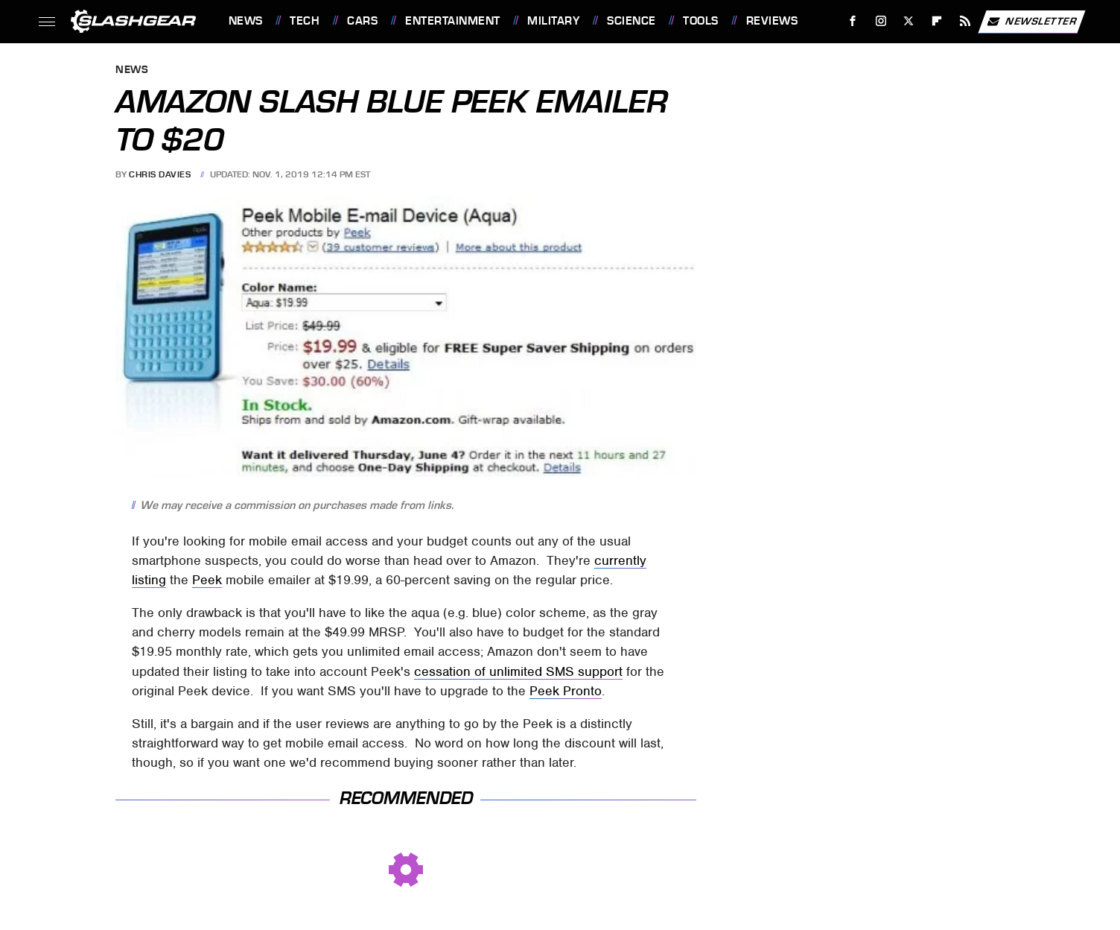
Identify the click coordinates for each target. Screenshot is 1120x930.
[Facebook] (852, 21)
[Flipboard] (937, 21)
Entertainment (452, 21)
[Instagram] (880, 21)
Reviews (772, 21)
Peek (207, 580)
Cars (362, 21)
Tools (701, 21)
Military (553, 21)
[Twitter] (909, 21)
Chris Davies (160, 174)
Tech (304, 21)
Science (631, 21)
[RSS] (965, 21)
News (246, 21)
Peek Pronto (565, 691)
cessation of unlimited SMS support (518, 671)
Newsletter (1031, 21)
